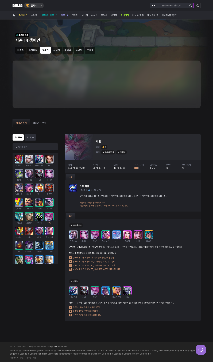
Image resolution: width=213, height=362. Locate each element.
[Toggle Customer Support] (201, 350)
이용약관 (28, 358)
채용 (34, 358)
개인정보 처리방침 (16, 358)
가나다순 (30, 137)
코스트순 (18, 137)
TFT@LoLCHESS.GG (57, 346)
